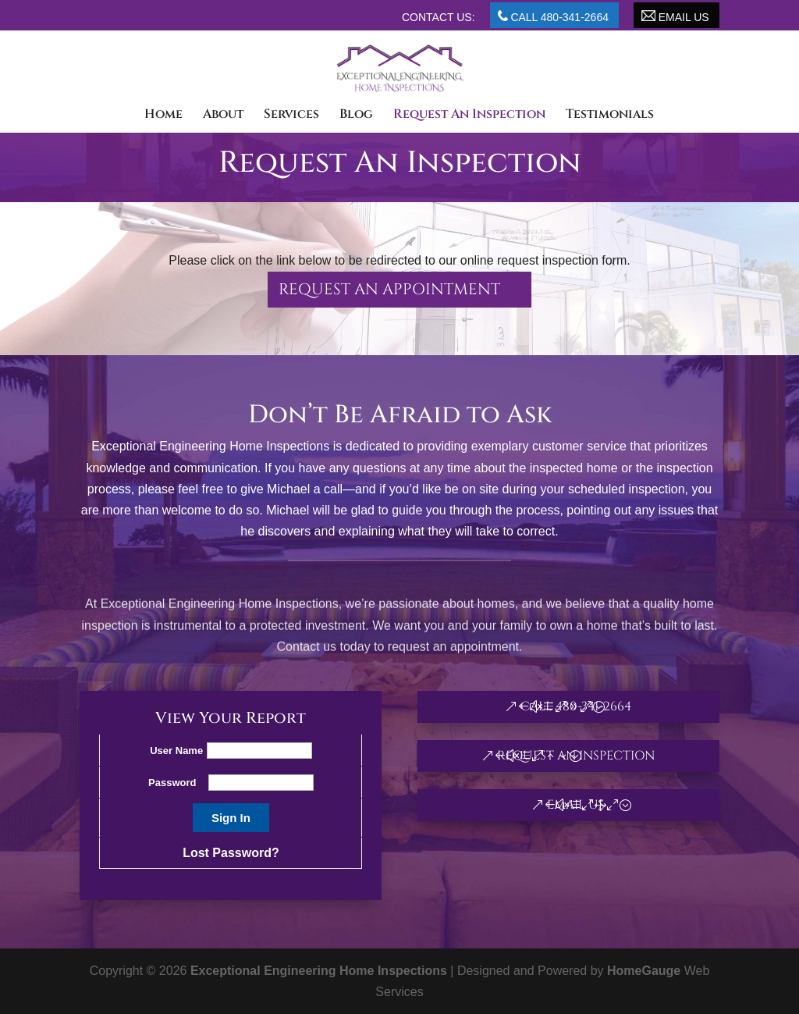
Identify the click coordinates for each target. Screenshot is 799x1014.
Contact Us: (438, 17)
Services (291, 116)
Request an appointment (389, 289)
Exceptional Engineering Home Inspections (318, 970)
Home (163, 116)
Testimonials (610, 116)
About (223, 116)
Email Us (675, 16)
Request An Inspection (469, 116)
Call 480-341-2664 (553, 16)
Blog (356, 116)
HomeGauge (643, 970)
